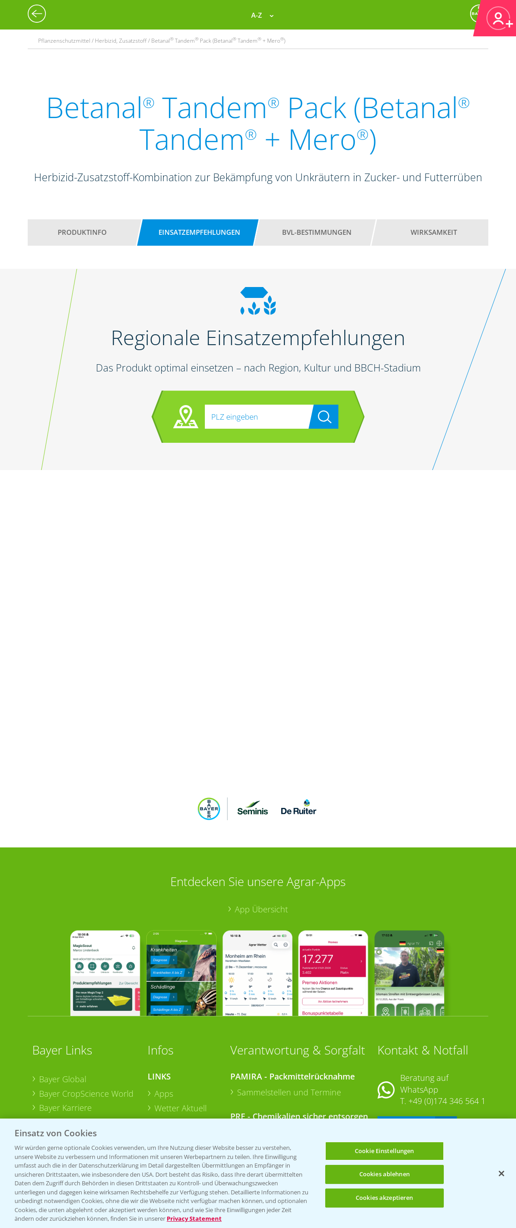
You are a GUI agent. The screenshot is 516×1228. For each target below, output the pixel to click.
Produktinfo (82, 232)
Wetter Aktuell (180, 1048)
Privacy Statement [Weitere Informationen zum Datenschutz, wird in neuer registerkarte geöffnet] (194, 1218)
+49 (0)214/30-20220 (446, 1105)
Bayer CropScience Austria (88, 1062)
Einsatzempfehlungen (199, 232)
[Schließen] (501, 1173)
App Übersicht (261, 849)
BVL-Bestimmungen (317, 232)
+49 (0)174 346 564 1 (447, 1041)
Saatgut (168, 1104)
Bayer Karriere (65, 1048)
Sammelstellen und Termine (289, 1032)
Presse (51, 1102)
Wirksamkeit (434, 232)
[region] (258, 1173)
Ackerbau (172, 1090)
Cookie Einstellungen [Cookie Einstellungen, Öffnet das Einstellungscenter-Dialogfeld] (384, 1151)
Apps (163, 1034)
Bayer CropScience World (86, 1034)
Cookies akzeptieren (384, 1197)
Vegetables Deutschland (84, 1117)
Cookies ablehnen (384, 1174)
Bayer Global (62, 1019)
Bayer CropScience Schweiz (72, 1082)
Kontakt (404, 1065)
